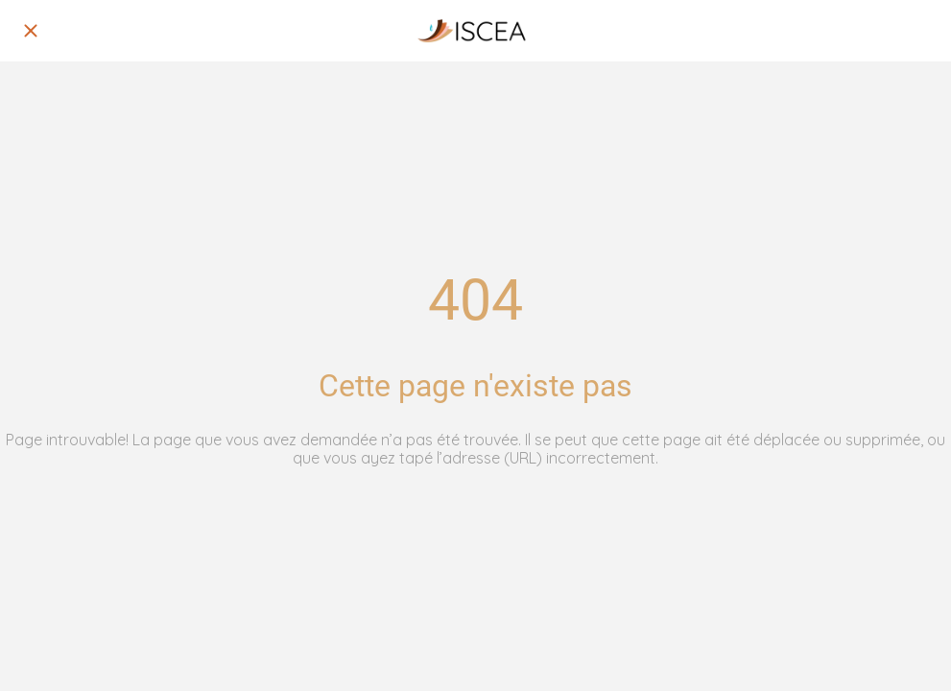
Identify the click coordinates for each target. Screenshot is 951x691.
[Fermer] (30, 30)
